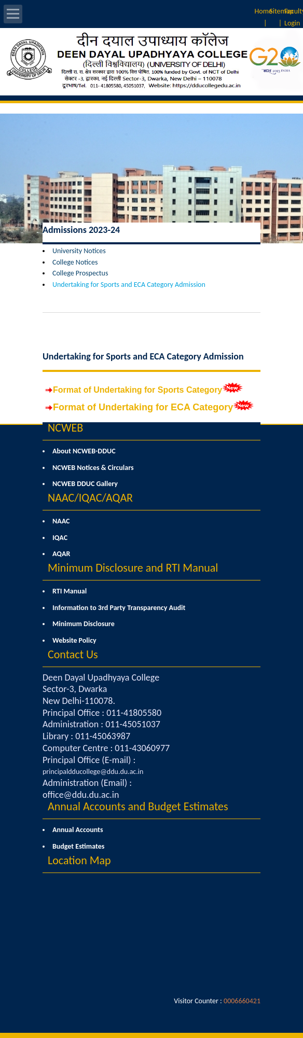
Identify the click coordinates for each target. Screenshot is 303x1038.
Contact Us (73, 654)
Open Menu (13, 14)
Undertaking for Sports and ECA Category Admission (128, 284)
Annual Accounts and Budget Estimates (138, 806)
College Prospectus (80, 273)
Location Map (79, 860)
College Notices (75, 262)
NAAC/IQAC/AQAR (90, 498)
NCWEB (65, 428)
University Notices (79, 250)
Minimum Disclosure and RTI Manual (133, 568)
